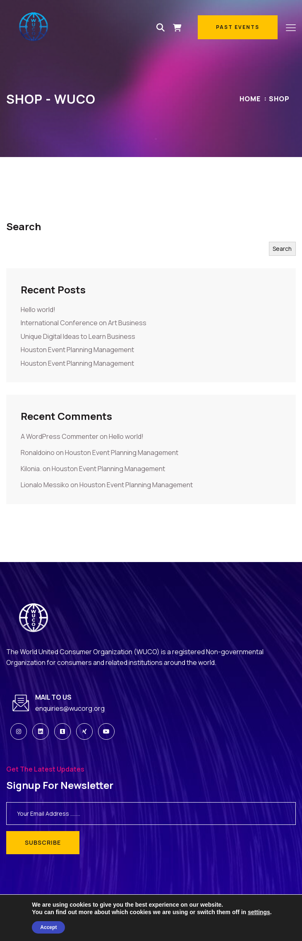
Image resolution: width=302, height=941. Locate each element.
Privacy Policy (272, 928)
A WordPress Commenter (59, 436)
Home (250, 98)
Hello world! (38, 309)
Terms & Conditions (221, 928)
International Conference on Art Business (83, 322)
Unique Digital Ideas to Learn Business (78, 336)
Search (23, 226)
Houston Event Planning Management (77, 349)
